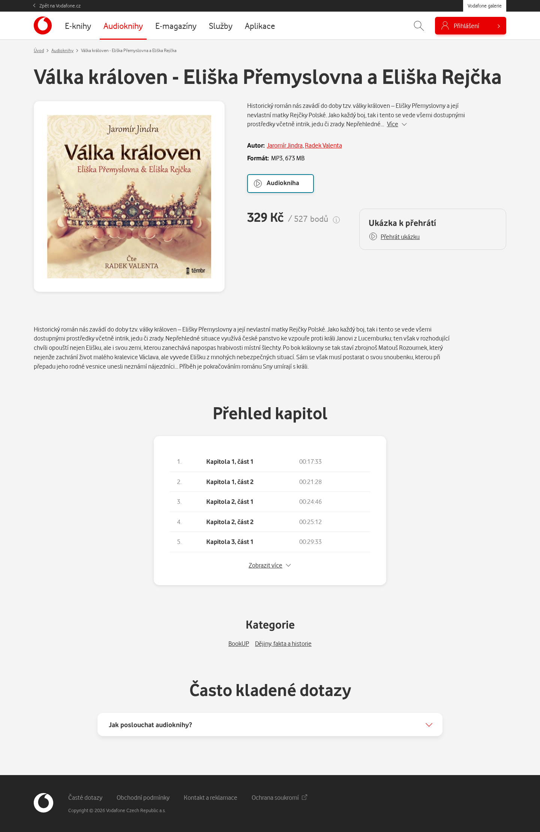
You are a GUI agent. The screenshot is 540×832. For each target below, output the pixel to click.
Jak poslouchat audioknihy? (150, 724)
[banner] (43, 25)
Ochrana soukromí (279, 797)
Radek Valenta (323, 145)
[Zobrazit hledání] (419, 26)
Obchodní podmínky (143, 797)
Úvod (39, 50)
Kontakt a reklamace (210, 797)
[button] (394, 236)
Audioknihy (62, 50)
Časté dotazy (85, 797)
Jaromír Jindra (285, 145)
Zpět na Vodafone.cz (60, 6)
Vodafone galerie (485, 6)
